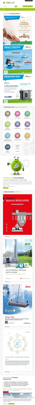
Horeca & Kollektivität (7, 152)
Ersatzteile (17, 151)
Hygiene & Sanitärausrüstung (7, 129)
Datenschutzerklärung (28, 403)
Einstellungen (6, 403)
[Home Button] (3, 9)
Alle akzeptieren (11, 403)
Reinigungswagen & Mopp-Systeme (27, 129)
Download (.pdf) (17, 236)
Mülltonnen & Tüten (17, 128)
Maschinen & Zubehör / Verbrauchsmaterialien (8, 140)
